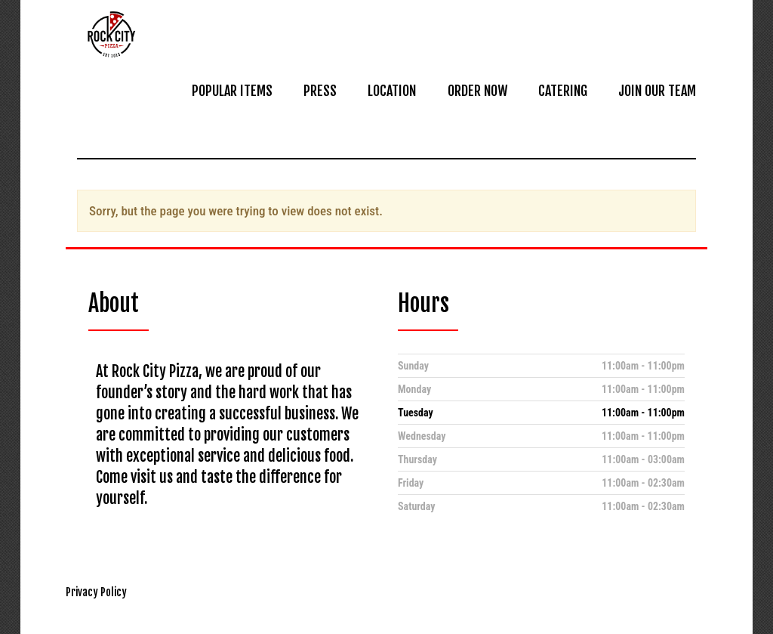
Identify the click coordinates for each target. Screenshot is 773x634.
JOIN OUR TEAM (657, 90)
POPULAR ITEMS (232, 90)
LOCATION (392, 90)
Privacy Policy (96, 592)
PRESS (320, 90)
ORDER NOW (477, 90)
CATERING (562, 90)
